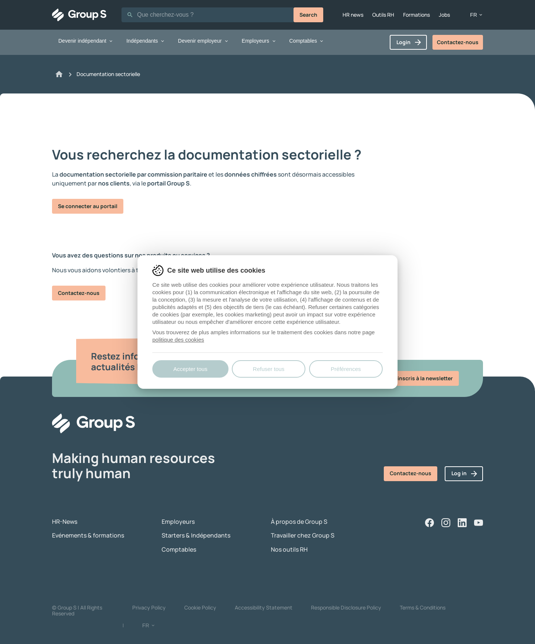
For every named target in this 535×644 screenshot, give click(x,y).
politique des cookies (178, 339)
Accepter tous (190, 369)
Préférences (346, 369)
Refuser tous (269, 369)
